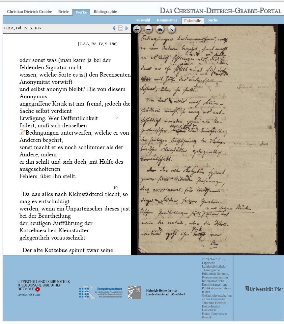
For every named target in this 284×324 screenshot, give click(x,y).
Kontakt (207, 317)
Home (206, 313)
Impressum (219, 313)
